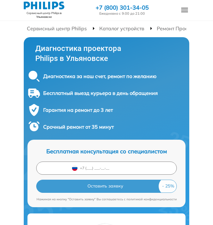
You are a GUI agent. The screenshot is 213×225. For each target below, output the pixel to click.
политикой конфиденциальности (151, 199)
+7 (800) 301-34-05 (122, 7)
